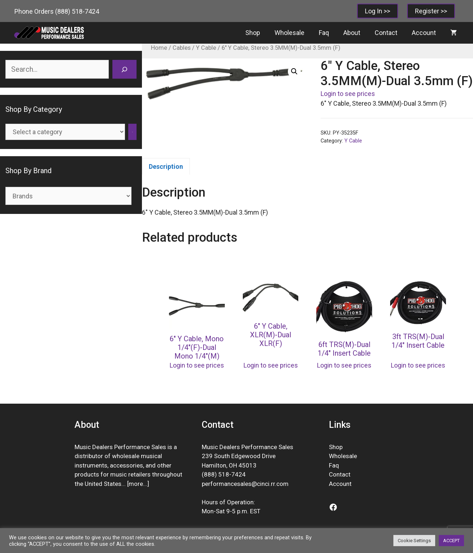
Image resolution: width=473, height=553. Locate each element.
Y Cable (206, 47)
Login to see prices (348, 93)
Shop (252, 32)
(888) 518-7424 (77, 11)
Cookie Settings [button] (414, 540)
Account (424, 32)
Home (159, 47)
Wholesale (289, 32)
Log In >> (377, 11)
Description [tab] (166, 166)
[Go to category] (132, 132)
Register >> (431, 11)
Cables (182, 47)
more (136, 483)
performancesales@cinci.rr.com (245, 483)
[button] (294, 71)
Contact (386, 32)
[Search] (124, 69)
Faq (324, 32)
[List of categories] (65, 132)
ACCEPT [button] (451, 540)
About (351, 32)
